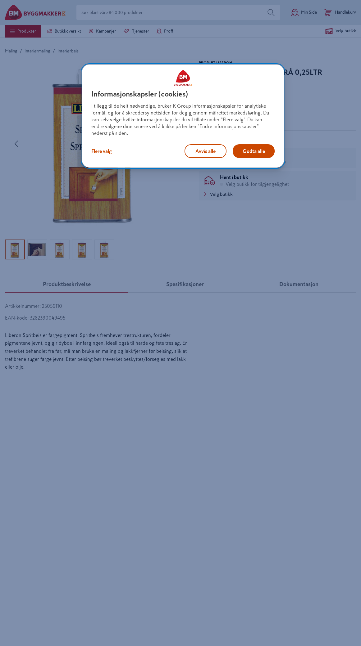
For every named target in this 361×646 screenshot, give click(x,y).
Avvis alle (205, 151)
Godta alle (254, 151)
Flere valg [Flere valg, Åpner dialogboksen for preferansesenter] (101, 151)
